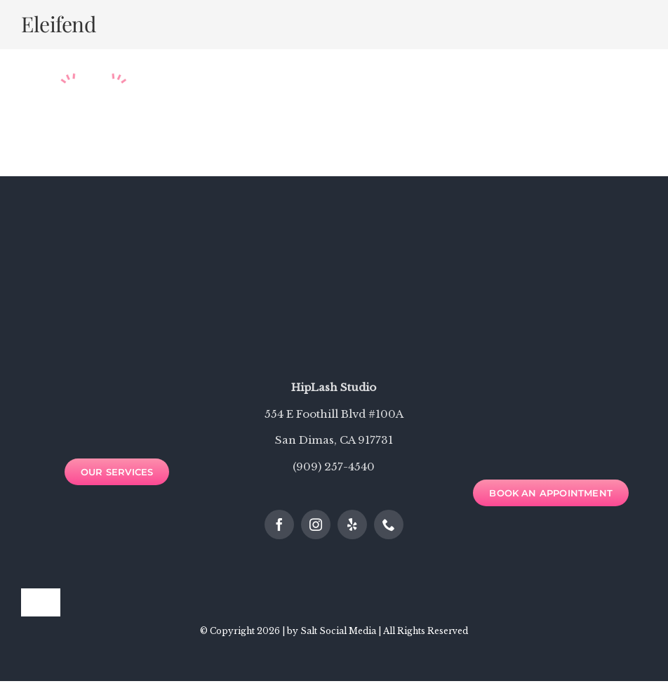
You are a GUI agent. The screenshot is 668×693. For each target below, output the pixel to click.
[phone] (388, 524)
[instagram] (315, 524)
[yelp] (352, 524)
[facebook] (279, 524)
